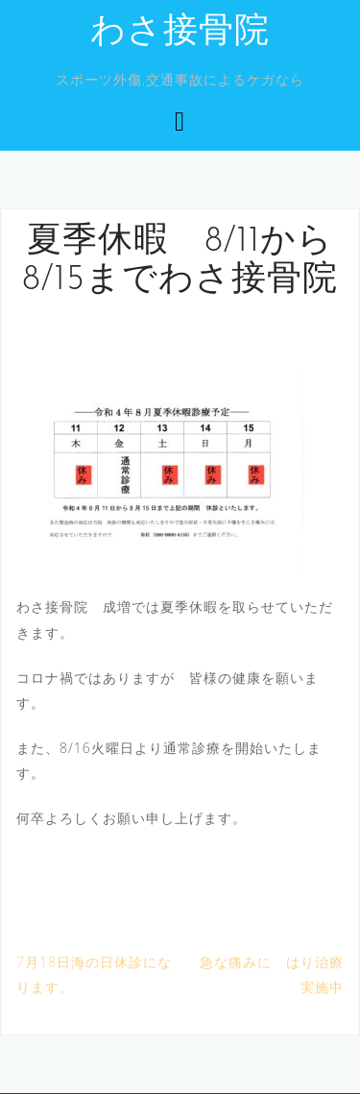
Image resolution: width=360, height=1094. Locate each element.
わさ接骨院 (180, 32)
